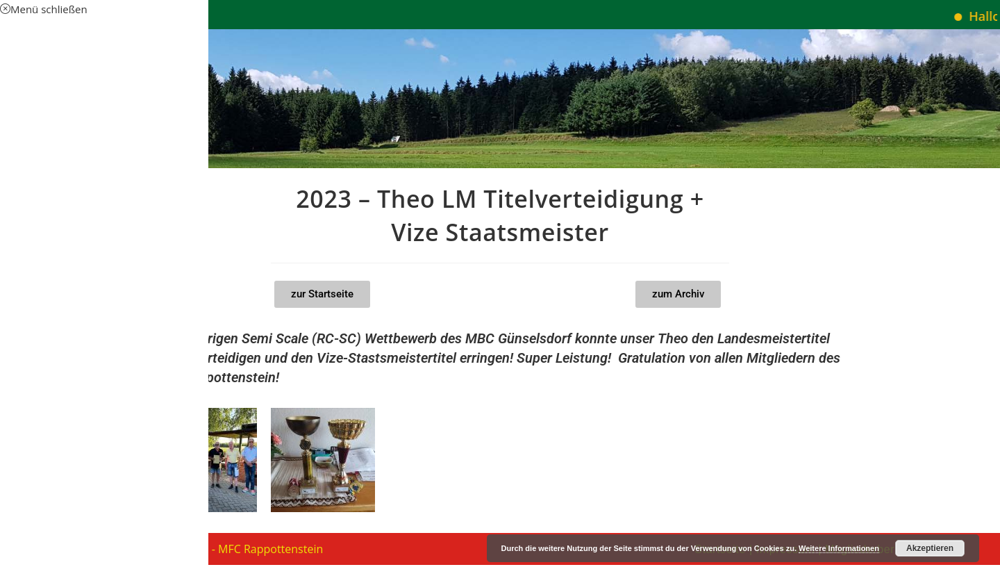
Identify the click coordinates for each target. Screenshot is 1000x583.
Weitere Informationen (839, 548)
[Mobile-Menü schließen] (44, 9)
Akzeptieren (929, 548)
